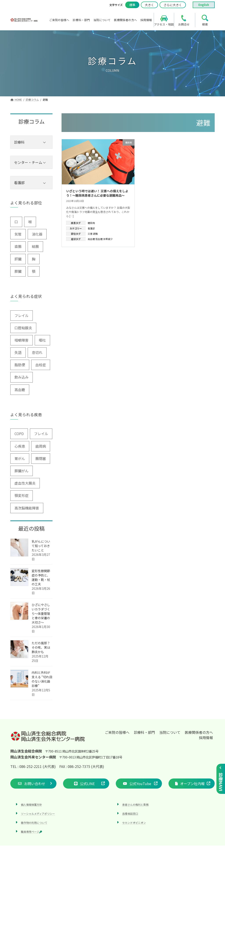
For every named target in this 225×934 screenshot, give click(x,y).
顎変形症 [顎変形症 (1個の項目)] (22, 495)
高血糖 (91, 239)
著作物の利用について (34, 822)
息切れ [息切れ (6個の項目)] (37, 352)
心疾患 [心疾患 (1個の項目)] (20, 446)
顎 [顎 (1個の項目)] (33, 271)
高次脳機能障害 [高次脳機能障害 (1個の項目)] (27, 508)
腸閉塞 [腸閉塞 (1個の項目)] (40, 458)
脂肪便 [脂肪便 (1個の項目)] (20, 364)
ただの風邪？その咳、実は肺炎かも (41, 647)
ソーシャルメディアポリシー (38, 813)
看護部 (91, 228)
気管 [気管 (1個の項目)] (18, 234)
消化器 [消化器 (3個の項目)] (37, 234)
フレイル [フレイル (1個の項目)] (41, 433)
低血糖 (99, 239)
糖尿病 (91, 223)
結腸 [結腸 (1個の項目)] (35, 246)
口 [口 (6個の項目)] (16, 221)
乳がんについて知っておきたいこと (41, 545)
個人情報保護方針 (31, 804)
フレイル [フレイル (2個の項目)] (22, 315)
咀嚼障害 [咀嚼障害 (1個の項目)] (22, 340)
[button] (33, 783)
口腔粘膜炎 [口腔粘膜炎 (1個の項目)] (23, 327)
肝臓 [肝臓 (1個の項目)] (18, 259)
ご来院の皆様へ (117, 732)
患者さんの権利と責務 (135, 804)
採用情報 (206, 737)
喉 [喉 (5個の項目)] (30, 221)
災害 (90, 233)
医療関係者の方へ (199, 732)
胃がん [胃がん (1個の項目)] (20, 458)
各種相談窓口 (130, 813)
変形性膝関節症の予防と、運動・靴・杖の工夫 (41, 577)
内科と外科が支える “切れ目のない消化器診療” (42, 679)
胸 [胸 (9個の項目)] (33, 259)
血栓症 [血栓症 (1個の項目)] (40, 364)
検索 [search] (205, 24)
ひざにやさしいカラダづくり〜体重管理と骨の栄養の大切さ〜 (41, 613)
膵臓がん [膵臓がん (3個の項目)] (22, 470)
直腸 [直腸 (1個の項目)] (18, 246)
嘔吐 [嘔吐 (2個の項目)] (42, 340)
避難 (95, 233)
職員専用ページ (31, 831)
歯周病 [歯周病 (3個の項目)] (40, 446)
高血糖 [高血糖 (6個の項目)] (20, 389)
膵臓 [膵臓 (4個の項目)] (18, 271)
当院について (169, 732)
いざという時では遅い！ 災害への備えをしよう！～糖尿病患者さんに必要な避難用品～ (97, 193)
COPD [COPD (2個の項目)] (19, 433)
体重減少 (108, 239)
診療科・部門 (144, 732)
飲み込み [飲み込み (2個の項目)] (22, 377)
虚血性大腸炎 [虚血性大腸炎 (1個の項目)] (25, 483)
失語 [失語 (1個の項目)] (18, 352)
